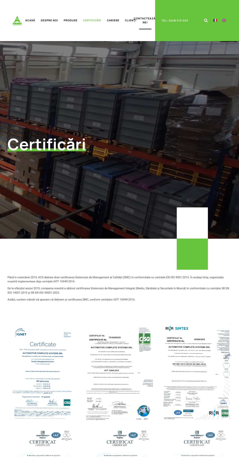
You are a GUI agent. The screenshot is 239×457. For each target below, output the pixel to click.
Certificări (92, 20)
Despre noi (49, 20)
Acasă (30, 20)
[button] (206, 21)
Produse (70, 20)
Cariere (113, 20)
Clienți (130, 20)
